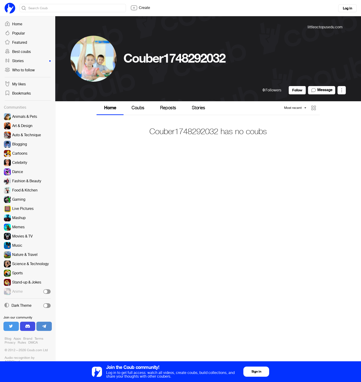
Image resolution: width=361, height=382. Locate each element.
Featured (16, 42)
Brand (27, 338)
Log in (347, 8)
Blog (8, 338)
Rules (22, 342)
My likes (15, 84)
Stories (28, 61)
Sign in (256, 371)
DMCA (33, 342)
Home (13, 24)
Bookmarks (18, 93)
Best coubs (18, 52)
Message (321, 90)
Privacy (10, 342)
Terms (39, 338)
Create (140, 8)
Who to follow (20, 70)
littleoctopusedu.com (325, 27)
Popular (15, 33)
